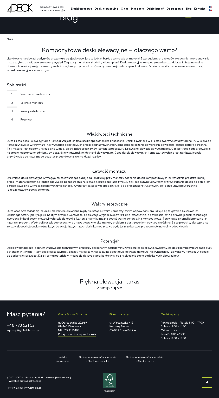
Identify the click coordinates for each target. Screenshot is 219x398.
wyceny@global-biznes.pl (23, 330)
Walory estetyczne (33, 111)
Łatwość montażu (32, 102)
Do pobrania (174, 8)
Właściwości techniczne (35, 94)
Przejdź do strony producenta (77, 334)
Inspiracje (137, 8)
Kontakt (199, 8)
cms (20, 387)
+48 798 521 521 (21, 325)
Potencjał (26, 119)
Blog (188, 8)
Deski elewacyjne (106, 8)
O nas (124, 8)
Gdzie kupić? (155, 8)
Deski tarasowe (81, 8)
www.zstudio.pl (32, 387)
